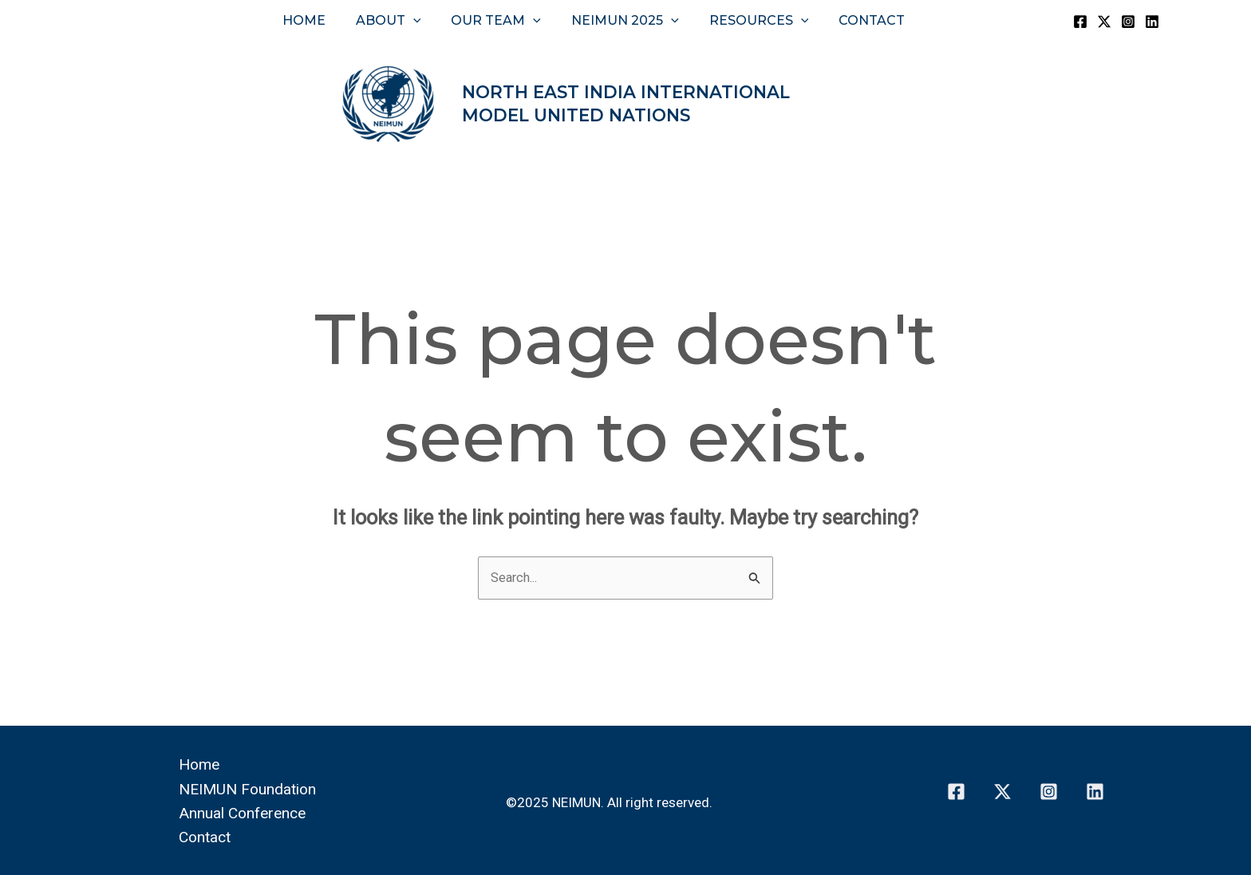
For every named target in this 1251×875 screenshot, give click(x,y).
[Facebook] (1080, 21)
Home (315, 20)
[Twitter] (1104, 21)
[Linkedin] (1152, 21)
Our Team (498, 20)
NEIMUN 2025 (623, 20)
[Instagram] (1128, 21)
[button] (420, 20)
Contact (860, 20)
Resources (752, 20)
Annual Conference (245, 812)
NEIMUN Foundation (251, 788)
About (395, 20)
